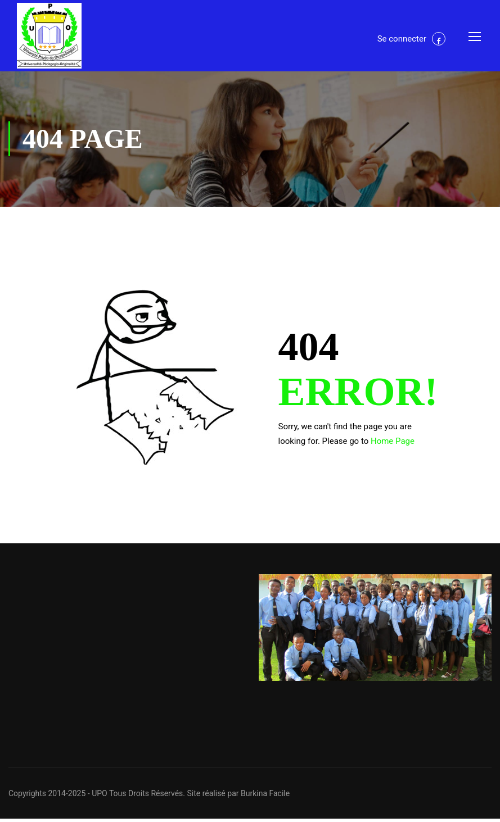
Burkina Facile (265, 796)
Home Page (393, 444)
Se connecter (401, 40)
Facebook (439, 40)
